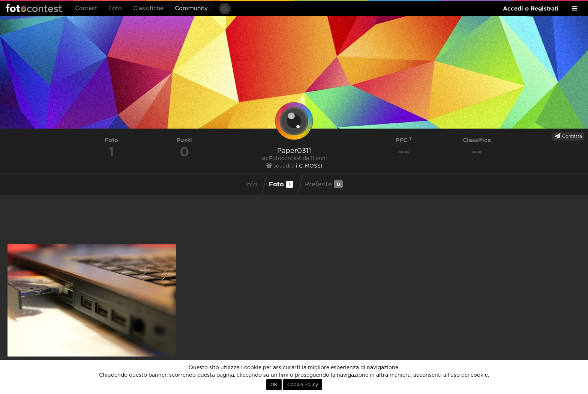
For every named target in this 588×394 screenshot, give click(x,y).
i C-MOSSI (309, 166)
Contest (86, 8)
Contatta (568, 136)
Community (191, 8)
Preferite (324, 184)
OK (274, 384)
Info (251, 184)
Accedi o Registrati (531, 8)
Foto (115, 8)
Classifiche (148, 8)
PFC (404, 140)
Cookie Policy (302, 384)
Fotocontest (34, 7)
